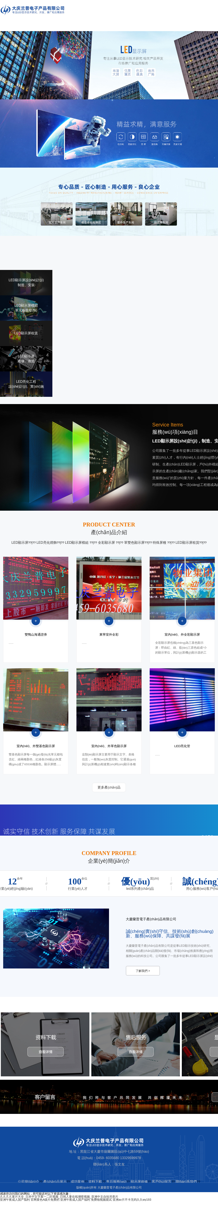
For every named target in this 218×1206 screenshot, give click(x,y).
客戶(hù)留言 (161, 1186)
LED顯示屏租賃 (187, 542)
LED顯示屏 (19, 542)
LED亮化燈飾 (46, 542)
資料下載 (95, 1186)
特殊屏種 (160, 542)
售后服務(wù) (116, 1186)
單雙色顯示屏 (134, 542)
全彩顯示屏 (107, 542)
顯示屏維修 (139, 1186)
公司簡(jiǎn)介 (28, 1186)
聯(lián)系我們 (186, 1186)
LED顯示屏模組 (77, 542)
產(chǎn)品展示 (54, 1186)
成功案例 (77, 1186)
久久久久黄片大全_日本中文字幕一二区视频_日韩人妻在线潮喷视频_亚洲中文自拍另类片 (59, 1201)
